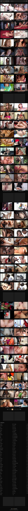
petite (21, 457)
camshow (7, 443)
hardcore (7, 481)
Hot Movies (5, 1)
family (7, 463)
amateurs (7, 425)
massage (21, 433)
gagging (7, 469)
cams (7, 442)
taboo (21, 475)
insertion (7, 487)
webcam (21, 485)
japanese (7, 493)
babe (7, 431)
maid (21, 431)
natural (21, 439)
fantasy (7, 467)
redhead (21, 461)
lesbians (21, 430)
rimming (21, 466)
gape (7, 472)
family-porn (7, 464)
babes (7, 433)
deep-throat (7, 448)
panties (21, 452)
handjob (7, 478)
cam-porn (7, 439)
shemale (21, 472)
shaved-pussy (21, 470)
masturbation (21, 437)
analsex (7, 430)
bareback (7, 434)
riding (21, 464)
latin (21, 425)
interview (7, 490)
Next (20, 409)
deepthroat (7, 449)
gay (7, 475)
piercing (21, 458)
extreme (7, 460)
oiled (21, 448)
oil (21, 446)
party (21, 454)
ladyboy (21, 424)
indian (7, 485)
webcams (21, 487)
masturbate (21, 434)
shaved (21, 469)
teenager (21, 479)
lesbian (21, 428)
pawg (21, 455)
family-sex (7, 466)
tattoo (21, 476)
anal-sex (7, 428)
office (21, 445)
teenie (21, 481)
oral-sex (21, 451)
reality (21, 460)
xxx (21, 493)
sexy (21, 467)
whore (21, 491)
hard (7, 479)
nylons (21, 443)
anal (7, 427)
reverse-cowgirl (21, 463)
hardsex (7, 482)
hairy (7, 476)
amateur (7, 424)
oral (21, 449)
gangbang (7, 470)
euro (7, 457)
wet (21, 490)
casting (7, 445)
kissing (7, 494)
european (7, 458)
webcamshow (21, 488)
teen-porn (21, 478)
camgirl (7, 440)
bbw (7, 437)
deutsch (7, 452)
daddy (7, 446)
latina (21, 427)
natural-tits (21, 440)
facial (7, 461)
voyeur (21, 484)
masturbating (21, 436)
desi (7, 451)
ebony (7, 454)
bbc (7, 436)
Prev (7, 409)
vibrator (21, 482)
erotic (7, 455)
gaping (7, 473)
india (7, 484)
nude (21, 442)
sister (21, 473)
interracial (7, 488)
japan (7, 491)
